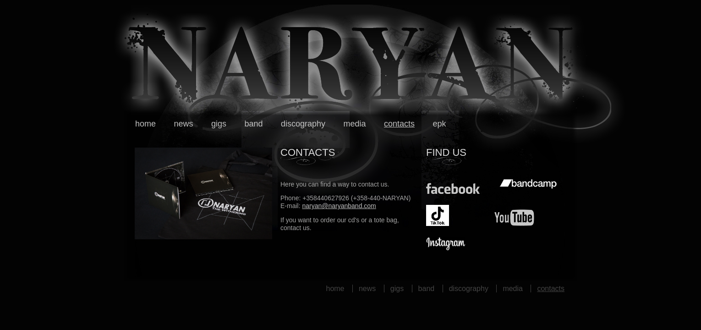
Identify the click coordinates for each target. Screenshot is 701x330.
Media (354, 123)
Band (253, 123)
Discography (303, 123)
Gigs (218, 123)
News (183, 123)
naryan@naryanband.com (339, 205)
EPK (439, 123)
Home (145, 123)
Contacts (399, 123)
